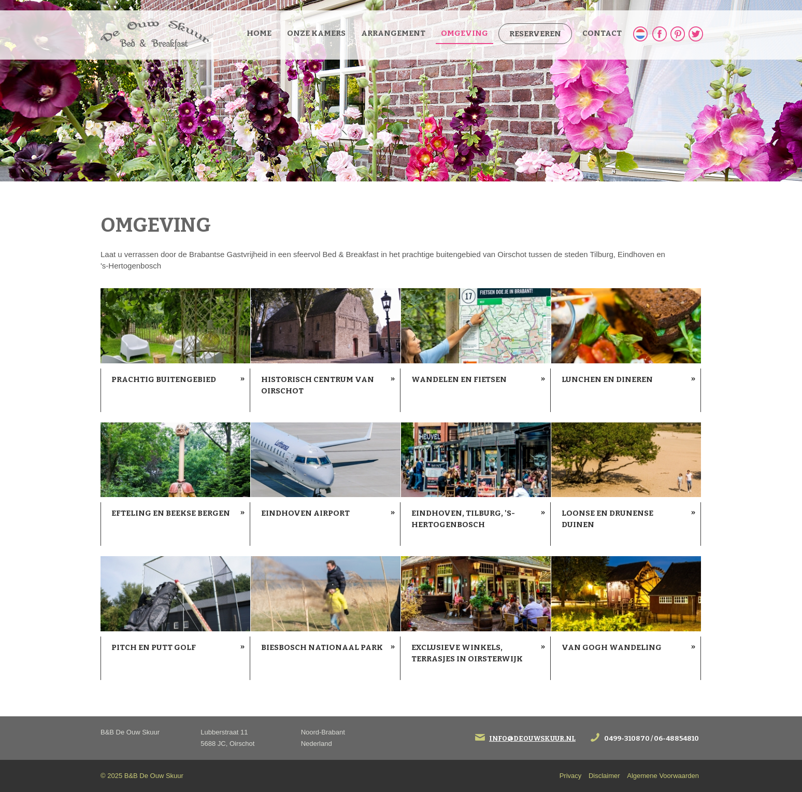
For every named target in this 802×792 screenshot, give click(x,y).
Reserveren (535, 33)
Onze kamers (316, 33)
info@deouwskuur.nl (532, 738)
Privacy (571, 776)
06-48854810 (676, 738)
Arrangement (393, 33)
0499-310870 (627, 738)
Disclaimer (604, 776)
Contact (602, 33)
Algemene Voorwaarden (663, 776)
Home (259, 33)
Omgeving (464, 33)
